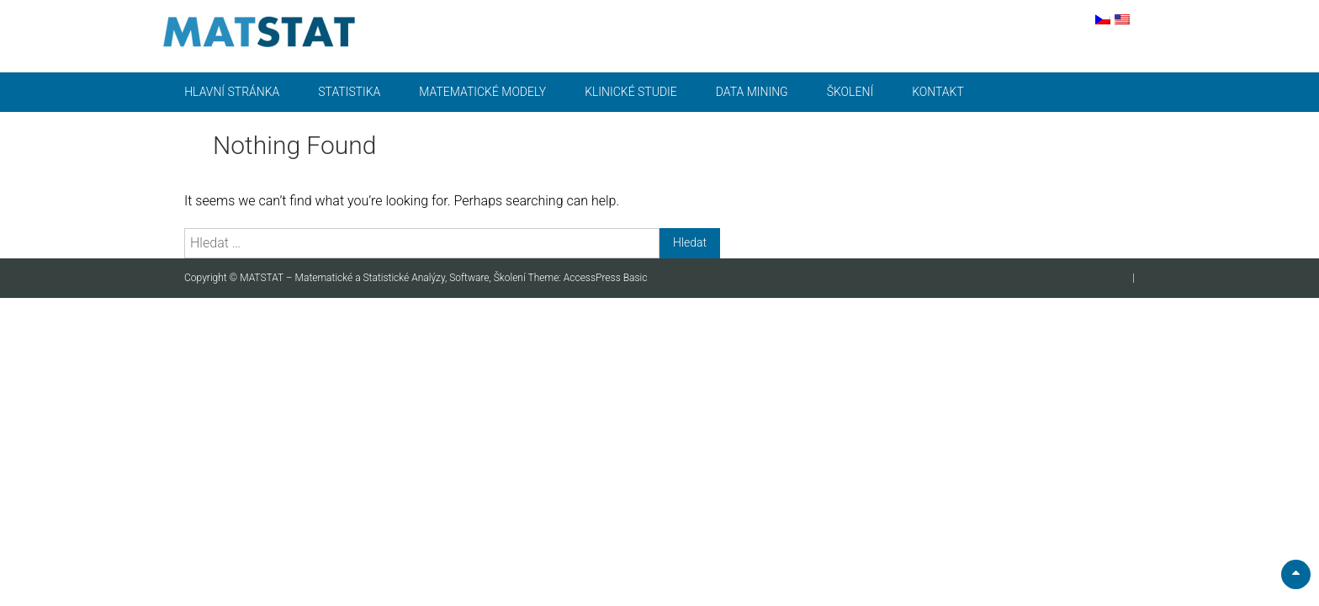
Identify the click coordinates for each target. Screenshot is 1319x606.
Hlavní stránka (231, 91)
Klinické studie (631, 91)
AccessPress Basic (606, 278)
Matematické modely (482, 91)
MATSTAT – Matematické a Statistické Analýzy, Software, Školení (383, 278)
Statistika (349, 91)
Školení (850, 91)
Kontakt (938, 91)
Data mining (752, 91)
